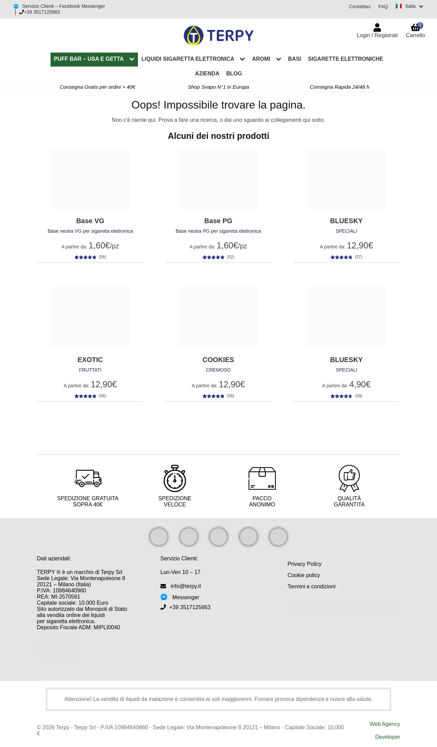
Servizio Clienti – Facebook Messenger (63, 6)
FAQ (382, 6)
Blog (234, 73)
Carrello (415, 30)
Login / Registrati (377, 35)
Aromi (261, 59)
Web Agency (384, 724)
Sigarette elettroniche (345, 59)
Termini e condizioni (311, 586)
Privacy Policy (304, 564)
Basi (294, 59)
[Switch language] (409, 6)
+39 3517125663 (39, 12)
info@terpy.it (186, 586)
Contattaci (359, 6)
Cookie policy (303, 575)
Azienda (207, 73)
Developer (387, 737)
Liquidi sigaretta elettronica (187, 59)
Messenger (185, 597)
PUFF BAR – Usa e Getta (89, 59)
